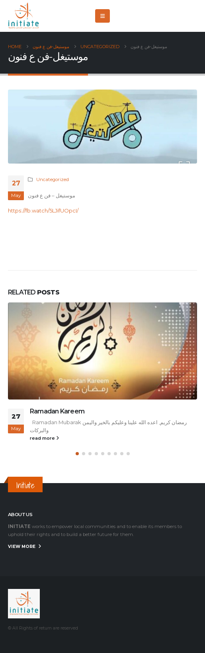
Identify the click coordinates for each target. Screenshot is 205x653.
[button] (102, 16)
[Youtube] (178, 15)
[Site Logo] (24, 16)
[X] (164, 15)
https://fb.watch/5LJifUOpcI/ (43, 210)
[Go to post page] (102, 351)
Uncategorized (52, 179)
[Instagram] (191, 15)
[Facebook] (151, 15)
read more (44, 438)
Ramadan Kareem (57, 411)
